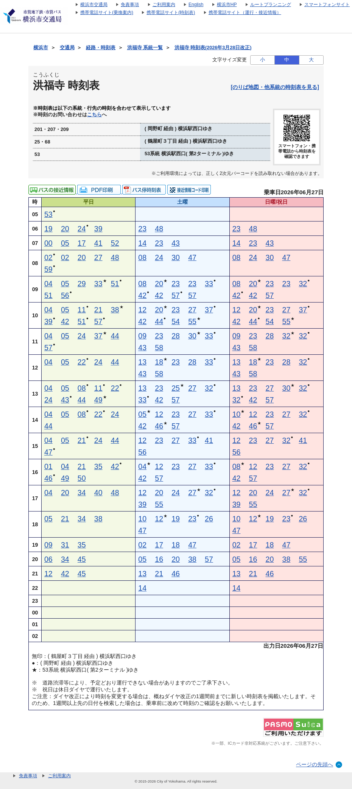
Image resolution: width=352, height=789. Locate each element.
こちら (94, 114)
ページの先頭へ (314, 764)
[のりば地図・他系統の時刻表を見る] (275, 87)
